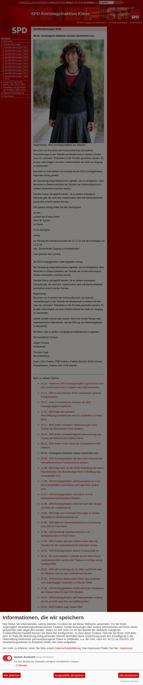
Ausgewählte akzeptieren (69, 675)
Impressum (126, 648)
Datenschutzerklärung (68, 648)
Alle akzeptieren (128, 675)
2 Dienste (20, 665)
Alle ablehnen (12, 675)
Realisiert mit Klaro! (130, 681)
